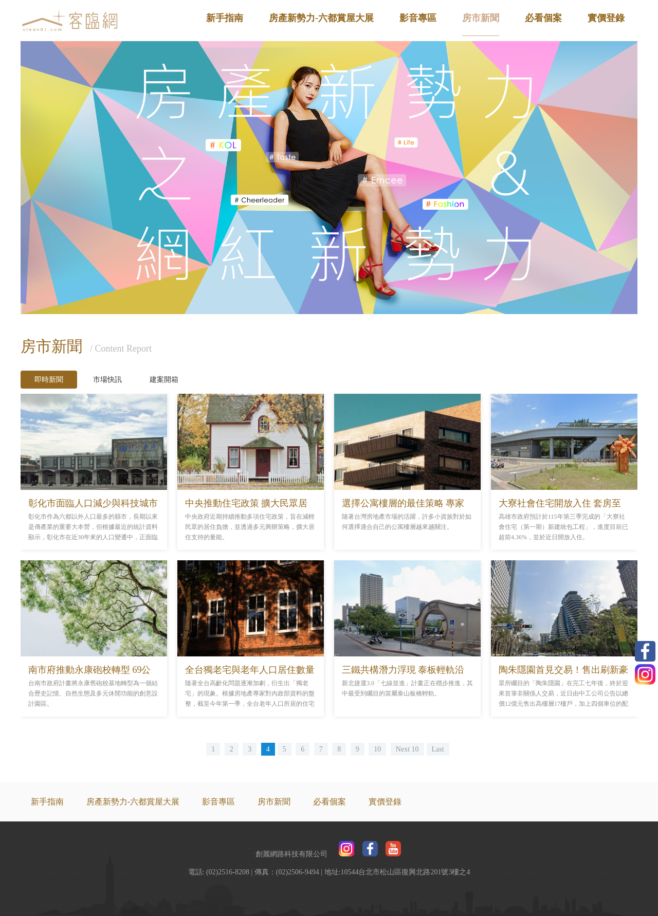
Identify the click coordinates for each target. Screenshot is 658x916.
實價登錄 (606, 18)
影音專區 (417, 18)
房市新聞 (480, 18)
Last (438, 749)
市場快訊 (107, 379)
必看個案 (543, 18)
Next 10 (407, 749)
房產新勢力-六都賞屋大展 (321, 18)
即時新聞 (48, 379)
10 (377, 749)
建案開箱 (164, 379)
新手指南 (224, 18)
